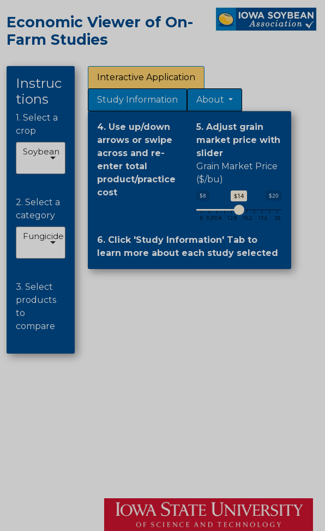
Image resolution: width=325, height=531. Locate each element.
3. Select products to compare (36, 306)
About (211, 99)
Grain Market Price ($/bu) (237, 172)
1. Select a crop (37, 124)
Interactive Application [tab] (146, 77)
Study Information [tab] (137, 99)
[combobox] (24, 164)
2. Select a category (38, 208)
